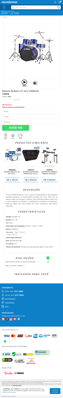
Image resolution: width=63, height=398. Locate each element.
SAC (7, 307)
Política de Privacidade (9, 392)
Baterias (5, 17)
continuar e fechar (55, 391)
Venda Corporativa (17, 385)
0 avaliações (16, 99)
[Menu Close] (4, 7)
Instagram (10, 299)
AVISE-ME (15, 127)
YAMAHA (5, 94)
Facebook (9, 303)
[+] (48, 257)
